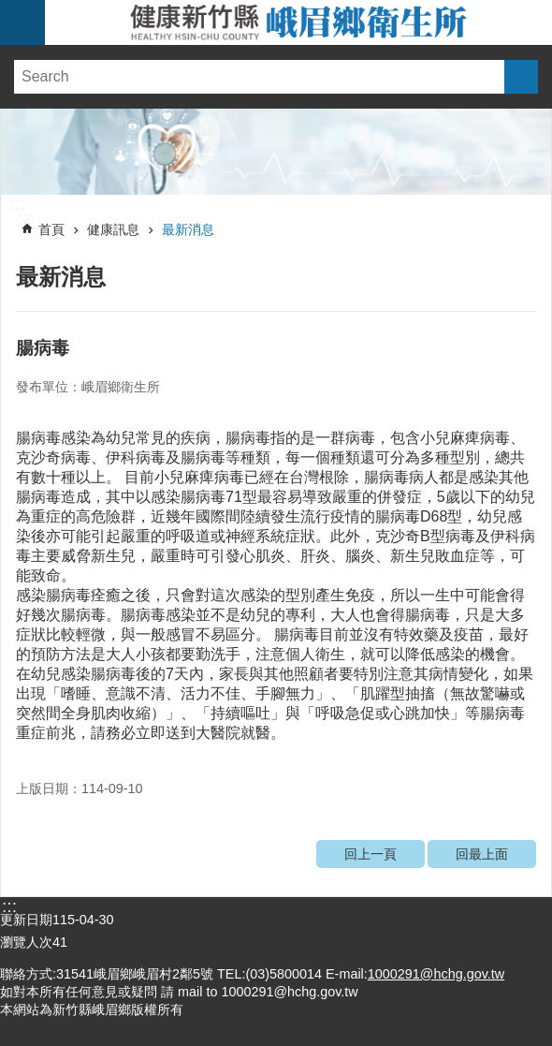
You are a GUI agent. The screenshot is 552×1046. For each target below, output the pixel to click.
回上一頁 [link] (370, 854)
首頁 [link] (51, 229)
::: (17, 204)
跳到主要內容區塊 (9, 9)
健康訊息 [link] (113, 229)
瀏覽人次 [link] (26, 942)
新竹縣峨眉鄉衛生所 (298, 22)
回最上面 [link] (482, 854)
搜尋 (521, 77)
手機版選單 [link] (22, 22)
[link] (276, 152)
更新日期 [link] (26, 919)
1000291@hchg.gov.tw (436, 973)
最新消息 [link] (188, 229)
